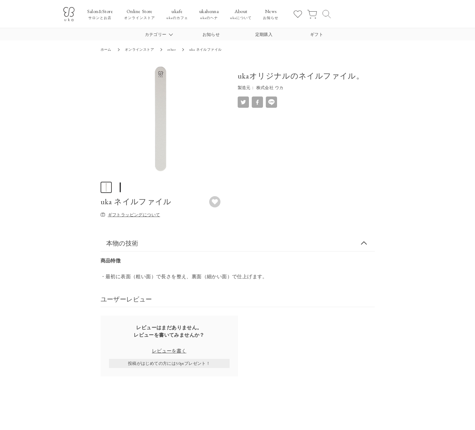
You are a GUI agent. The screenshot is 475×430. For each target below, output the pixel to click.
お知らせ (211, 34)
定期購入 (264, 34)
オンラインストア (139, 49)
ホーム (106, 49)
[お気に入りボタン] (214, 201)
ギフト (316, 34)
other (171, 49)
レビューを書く (169, 351)
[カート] (312, 14)
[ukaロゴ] (69, 14)
